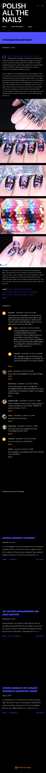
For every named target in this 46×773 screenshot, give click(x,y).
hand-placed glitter (22, 292)
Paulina (10, 449)
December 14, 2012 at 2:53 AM (26, 439)
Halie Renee (12, 426)
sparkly (31, 295)
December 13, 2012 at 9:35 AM (29, 328)
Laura (16, 328)
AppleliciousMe (13, 401)
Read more (40, 559)
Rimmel (24, 295)
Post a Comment (14, 636)
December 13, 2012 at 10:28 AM (32, 353)
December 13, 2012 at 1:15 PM (27, 426)
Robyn (10, 415)
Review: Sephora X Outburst (18, 538)
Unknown (11, 439)
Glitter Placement (17, 26)
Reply (10, 366)
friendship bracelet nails (22, 289)
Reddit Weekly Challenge (11, 295)
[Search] (38, 3)
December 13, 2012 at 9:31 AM (26, 313)
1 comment (12, 559)
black (10, 289)
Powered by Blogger (23, 767)
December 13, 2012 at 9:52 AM (23, 371)
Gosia (10, 371)
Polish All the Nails (15, 13)
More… (30, 26)
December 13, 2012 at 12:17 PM (24, 415)
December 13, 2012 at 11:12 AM (30, 401)
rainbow (34, 292)
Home (4, 26)
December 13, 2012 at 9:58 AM (28, 384)
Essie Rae (11, 313)
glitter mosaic (7, 292)
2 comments (12, 713)
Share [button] (4, 298)
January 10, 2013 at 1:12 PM (24, 449)
